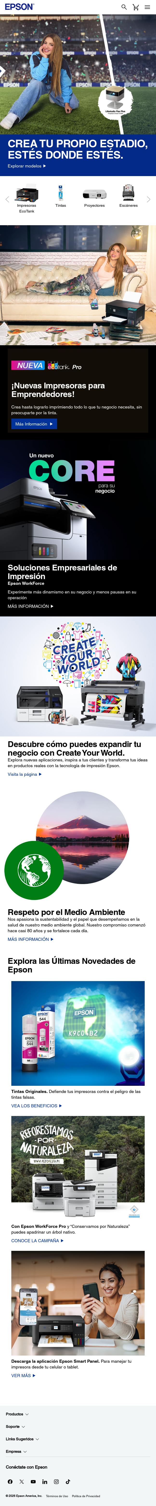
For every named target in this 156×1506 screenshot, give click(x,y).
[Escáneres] (128, 195)
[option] (78, 95)
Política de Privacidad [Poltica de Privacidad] (86, 1496)
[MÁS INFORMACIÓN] (31, 606)
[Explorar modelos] (27, 165)
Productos (17, 1414)
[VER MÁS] (23, 1375)
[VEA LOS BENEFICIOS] (36, 1105)
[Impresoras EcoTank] (26, 198)
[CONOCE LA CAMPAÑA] (37, 1240)
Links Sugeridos (22, 1439)
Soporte (15, 1426)
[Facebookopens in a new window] (10, 1481)
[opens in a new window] (68, 1481)
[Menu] (147, 7)
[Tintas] (60, 195)
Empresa (16, 1451)
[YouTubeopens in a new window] (33, 1481)
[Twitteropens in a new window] (21, 1481)
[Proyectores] (94, 195)
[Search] (124, 7)
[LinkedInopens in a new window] (44, 1481)
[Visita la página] (25, 774)
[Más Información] (34, 424)
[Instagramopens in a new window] (56, 1481)
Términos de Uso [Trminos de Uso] (57, 1496)
